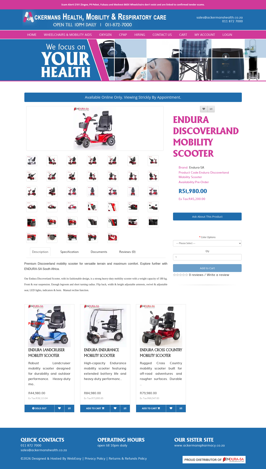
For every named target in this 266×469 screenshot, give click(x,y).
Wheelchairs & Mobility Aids (68, 34)
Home (31, 34)
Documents (99, 251)
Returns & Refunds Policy (128, 458)
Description (40, 251)
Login (227, 34)
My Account (205, 34)
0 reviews (196, 274)
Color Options (208, 237)
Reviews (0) (127, 251)
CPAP (123, 34)
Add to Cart (207, 268)
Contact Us (162, 34)
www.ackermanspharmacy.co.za (199, 445)
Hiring (139, 34)
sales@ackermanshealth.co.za (219, 17)
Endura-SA (196, 167)
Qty (207, 251)
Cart (183, 34)
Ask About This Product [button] (207, 216)
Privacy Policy (95, 458)
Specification (69, 251)
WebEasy (74, 458)
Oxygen (105, 34)
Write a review (218, 274)
